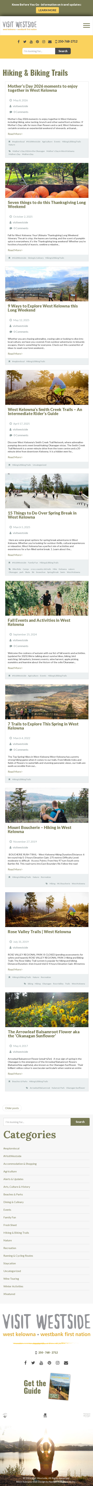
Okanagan (13, 572)
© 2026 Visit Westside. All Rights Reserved (46, 1478)
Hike (55, 569)
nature (71, 569)
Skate (27, 572)
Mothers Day (14, 154)
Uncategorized (39, 465)
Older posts (12, 1108)
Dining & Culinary (36, 258)
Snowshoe (40, 572)
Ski (33, 572)
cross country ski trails (41, 569)
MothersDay (27, 154)
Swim (62, 572)
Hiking (52, 883)
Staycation (9, 1263)
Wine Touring (11, 1278)
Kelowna (63, 569)
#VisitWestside (33, 141)
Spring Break (53, 572)
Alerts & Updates (13, 1179)
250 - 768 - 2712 (48, 1352)
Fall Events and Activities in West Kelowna (39, 622)
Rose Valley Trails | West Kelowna (39, 931)
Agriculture (47, 141)
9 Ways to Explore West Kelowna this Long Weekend (43, 307)
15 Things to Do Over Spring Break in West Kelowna (42, 514)
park (21, 572)
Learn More (47, 10)
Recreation (46, 877)
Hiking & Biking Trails (71, 141)
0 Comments (21, 111)
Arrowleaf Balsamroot (40, 1088)
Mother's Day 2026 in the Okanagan (29, 151)
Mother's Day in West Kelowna (60, 151)
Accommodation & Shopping (20, 1163)
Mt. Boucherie (63, 883)
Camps (26, 569)
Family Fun (33, 562)
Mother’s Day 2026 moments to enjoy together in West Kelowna (43, 88)
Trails (67, 983)
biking (30, 983)
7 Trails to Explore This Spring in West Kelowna (43, 725)
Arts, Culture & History (16, 1186)
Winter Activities (13, 1286)
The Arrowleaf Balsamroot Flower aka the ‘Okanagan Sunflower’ (44, 1033)
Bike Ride (17, 569)
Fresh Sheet (10, 1225)
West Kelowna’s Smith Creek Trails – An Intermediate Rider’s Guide (45, 411)
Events (57, 141)
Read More (15, 133)
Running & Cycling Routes (18, 1255)
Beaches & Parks (19, 1081)
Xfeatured (9, 1293)
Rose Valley (58, 983)
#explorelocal (18, 141)
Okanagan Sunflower (75, 1088)
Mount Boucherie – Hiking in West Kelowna (39, 829)
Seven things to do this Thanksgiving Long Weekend (47, 204)
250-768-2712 (67, 41)
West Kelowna (73, 572)
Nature (12, 144)
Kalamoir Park (58, 1088)
